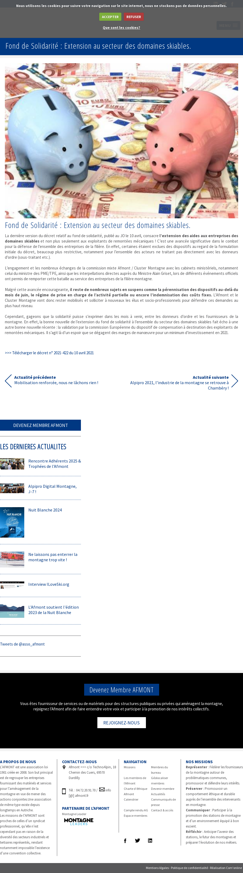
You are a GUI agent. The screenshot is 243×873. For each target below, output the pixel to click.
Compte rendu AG (136, 810)
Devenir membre (162, 789)
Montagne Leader (74, 814)
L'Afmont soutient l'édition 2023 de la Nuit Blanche (53, 609)
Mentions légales (157, 868)
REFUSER (133, 17)
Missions (129, 767)
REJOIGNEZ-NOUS (121, 723)
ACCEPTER (110, 17)
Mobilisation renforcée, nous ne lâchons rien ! (56, 379)
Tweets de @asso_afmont (22, 644)
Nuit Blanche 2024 (45, 510)
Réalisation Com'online (226, 868)
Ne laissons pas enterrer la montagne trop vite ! (52, 557)
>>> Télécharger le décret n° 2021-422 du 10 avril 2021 (49, 352)
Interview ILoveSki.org (48, 584)
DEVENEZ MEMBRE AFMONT (40, 425)
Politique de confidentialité (189, 868)
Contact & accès (162, 810)
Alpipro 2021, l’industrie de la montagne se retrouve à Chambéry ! (179, 380)
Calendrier (131, 799)
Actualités (158, 794)
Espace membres (135, 816)
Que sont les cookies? (121, 27)
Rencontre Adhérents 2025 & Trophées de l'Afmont (54, 463)
